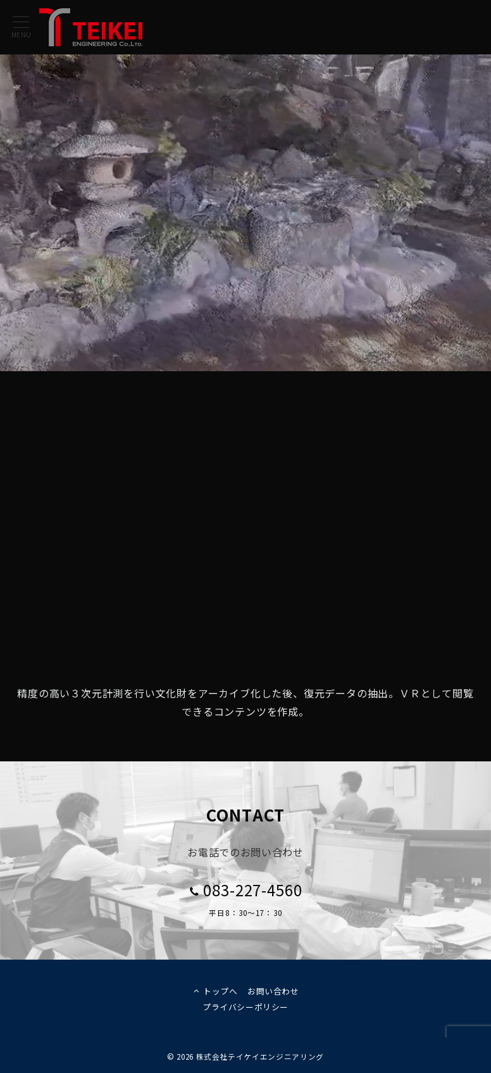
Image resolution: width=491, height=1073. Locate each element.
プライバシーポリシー (245, 1007)
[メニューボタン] (21, 27)
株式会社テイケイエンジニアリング (260, 1056)
